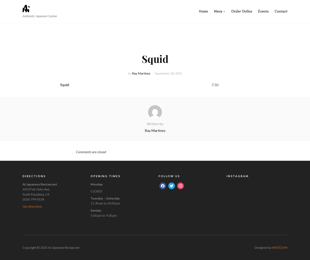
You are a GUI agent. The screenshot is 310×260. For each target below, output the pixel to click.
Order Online (241, 11)
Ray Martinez (141, 73)
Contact (281, 11)
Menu (218, 11)
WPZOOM (279, 247)
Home (203, 11)
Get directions (32, 206)
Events (263, 11)
